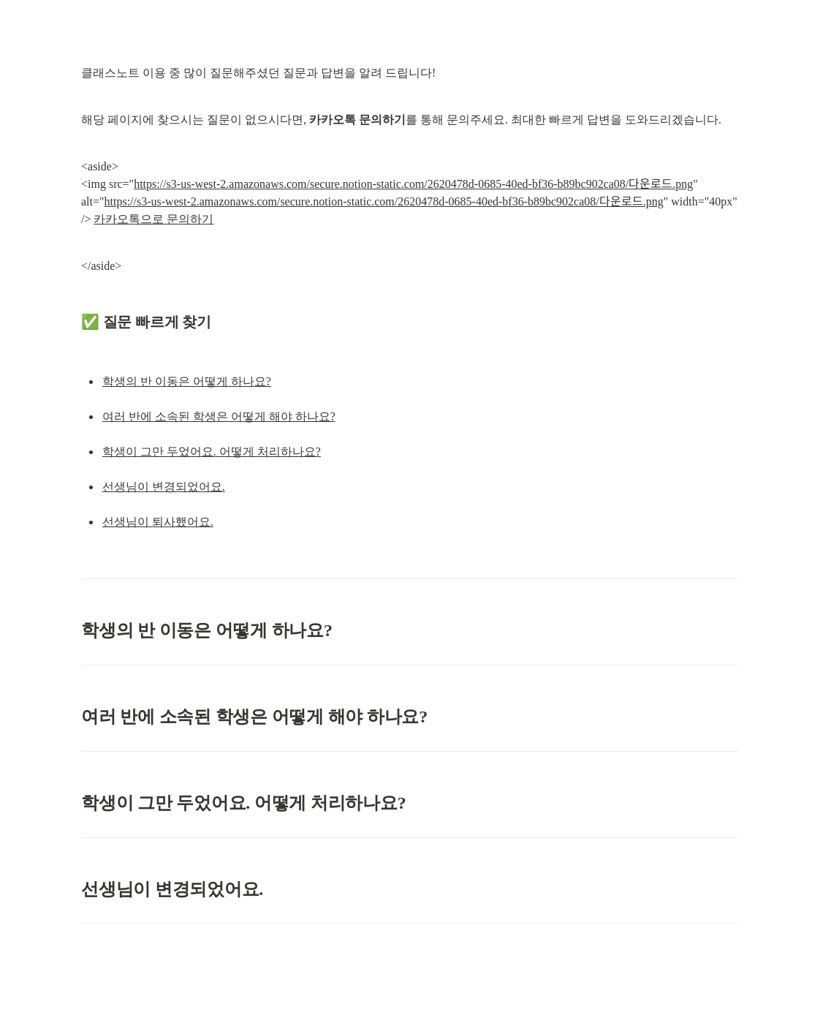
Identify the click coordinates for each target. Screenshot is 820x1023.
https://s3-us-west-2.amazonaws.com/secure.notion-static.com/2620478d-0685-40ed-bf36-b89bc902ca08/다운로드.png (413, 184)
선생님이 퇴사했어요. (157, 522)
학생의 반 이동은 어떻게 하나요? (186, 381)
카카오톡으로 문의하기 (153, 219)
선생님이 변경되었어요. (163, 486)
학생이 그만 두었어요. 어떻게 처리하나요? (211, 451)
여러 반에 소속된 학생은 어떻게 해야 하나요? (218, 416)
